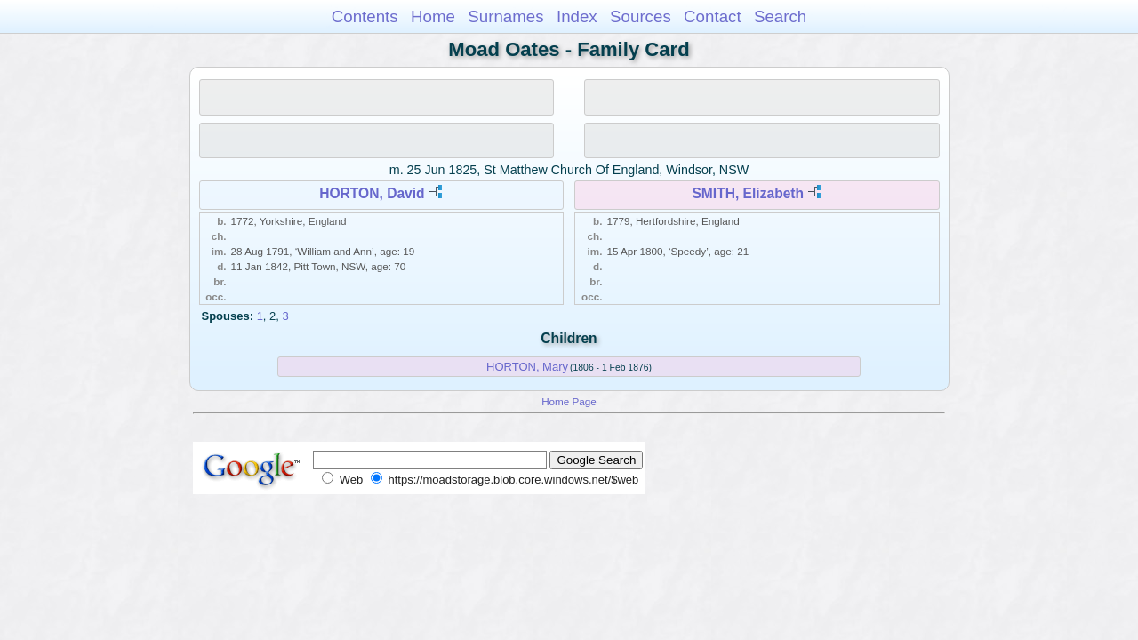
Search (780, 16)
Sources (640, 16)
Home (433, 16)
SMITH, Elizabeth (748, 193)
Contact (712, 16)
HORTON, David (371, 193)
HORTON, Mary (527, 366)
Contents (365, 16)
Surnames (505, 16)
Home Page (569, 401)
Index (577, 16)
